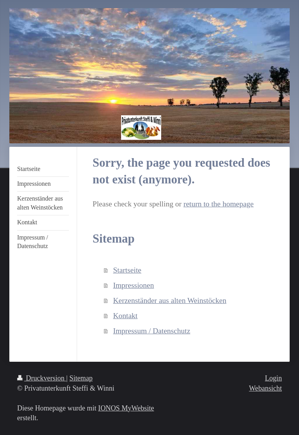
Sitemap (81, 378)
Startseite (127, 270)
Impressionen (133, 285)
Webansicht (265, 388)
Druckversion (41, 378)
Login (273, 378)
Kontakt (125, 316)
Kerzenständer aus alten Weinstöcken (169, 300)
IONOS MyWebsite (126, 408)
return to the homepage (218, 204)
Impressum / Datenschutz (151, 331)
